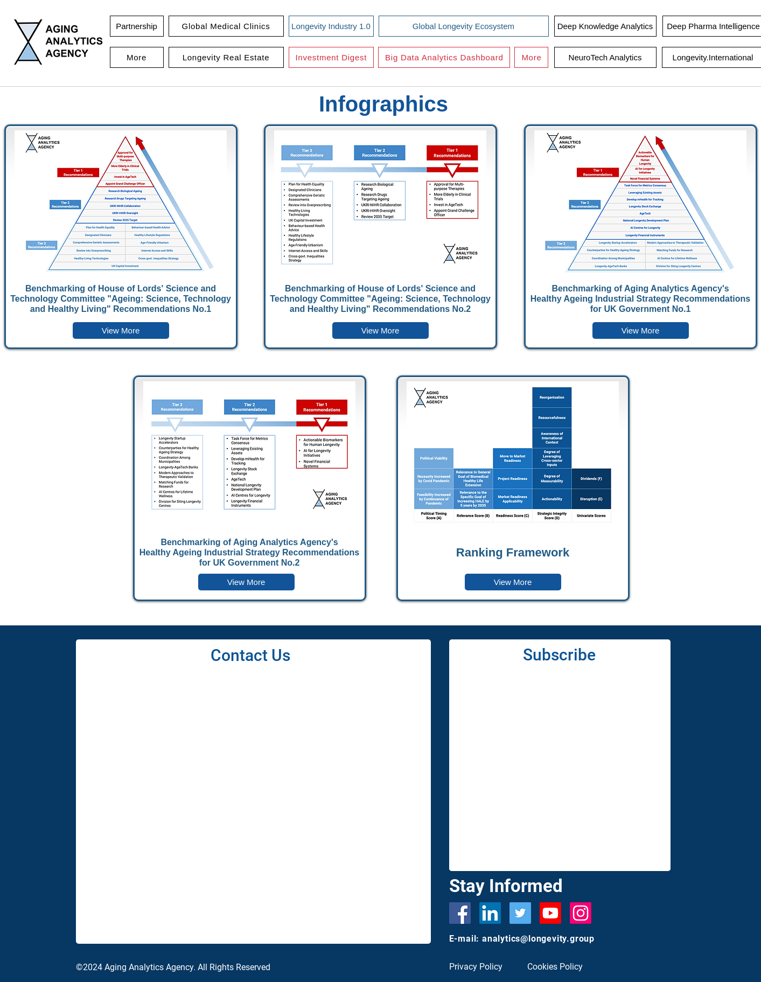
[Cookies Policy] (559, 967)
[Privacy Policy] (481, 967)
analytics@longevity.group (538, 939)
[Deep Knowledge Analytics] (605, 26)
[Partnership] (137, 26)
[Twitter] (520, 913)
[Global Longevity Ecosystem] (464, 26)
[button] (226, 26)
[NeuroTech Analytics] (605, 57)
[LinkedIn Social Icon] (490, 913)
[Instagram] (580, 913)
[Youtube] (550, 913)
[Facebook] (460, 913)
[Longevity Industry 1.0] (331, 26)
